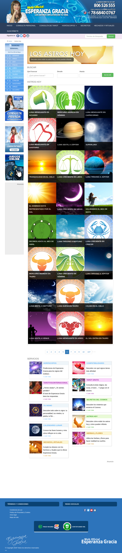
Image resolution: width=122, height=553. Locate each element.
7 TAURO (12, 74)
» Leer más (47, 377)
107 (88, 352)
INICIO (9, 26)
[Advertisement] (14, 221)
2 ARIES (12, 59)
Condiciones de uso (16, 510)
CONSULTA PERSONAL (26, 26)
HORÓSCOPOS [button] (69, 26)
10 (83, 352)
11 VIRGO (11, 87)
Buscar (111, 36)
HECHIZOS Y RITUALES (104, 26)
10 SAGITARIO (13, 84)
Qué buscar (32, 71)
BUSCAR (107, 75)
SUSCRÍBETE (12, 31)
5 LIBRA (12, 68)
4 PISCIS (12, 65)
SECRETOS (85, 26)
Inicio (9, 41)
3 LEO (11, 62)
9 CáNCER (13, 81)
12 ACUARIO (12, 90)
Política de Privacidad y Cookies (20, 512)
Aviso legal (13, 515)
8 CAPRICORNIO (15, 77)
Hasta (82, 71)
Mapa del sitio (14, 517)
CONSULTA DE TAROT (48, 26)
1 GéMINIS (13, 56)
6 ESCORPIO (14, 71)
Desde (60, 71)
